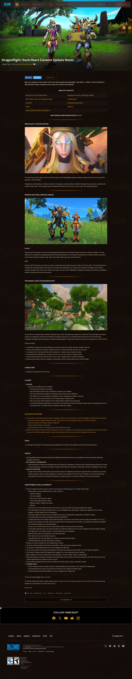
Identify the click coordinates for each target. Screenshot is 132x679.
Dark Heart (51, 593)
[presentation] (7, 4)
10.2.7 (44, 593)
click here (47, 577)
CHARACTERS (72, 99)
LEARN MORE (102, 339)
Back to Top (28, 587)
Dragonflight (38, 593)
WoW (31, 593)
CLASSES (28, 103)
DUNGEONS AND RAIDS (75, 103)
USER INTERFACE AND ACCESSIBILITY (38, 110)
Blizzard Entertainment (25, 64)
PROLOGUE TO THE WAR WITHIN (36, 95)
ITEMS (27, 106)
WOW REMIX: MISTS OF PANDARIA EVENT (39, 99)
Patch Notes (67, 593)
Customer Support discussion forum (81, 581)
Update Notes (59, 593)
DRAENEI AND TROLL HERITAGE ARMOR (80, 95)
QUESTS (70, 106)
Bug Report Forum (50, 583)
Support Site (62, 581)
